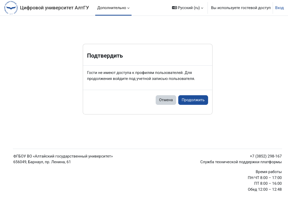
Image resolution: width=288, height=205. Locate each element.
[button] (188, 8)
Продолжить (193, 100)
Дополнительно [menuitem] (111, 7)
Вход (279, 7)
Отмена (166, 100)
